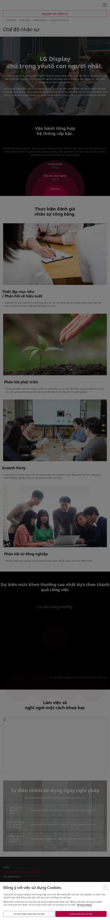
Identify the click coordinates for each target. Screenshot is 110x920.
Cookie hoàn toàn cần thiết (81, 914)
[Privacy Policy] (84, 904)
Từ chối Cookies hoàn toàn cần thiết (29, 914)
